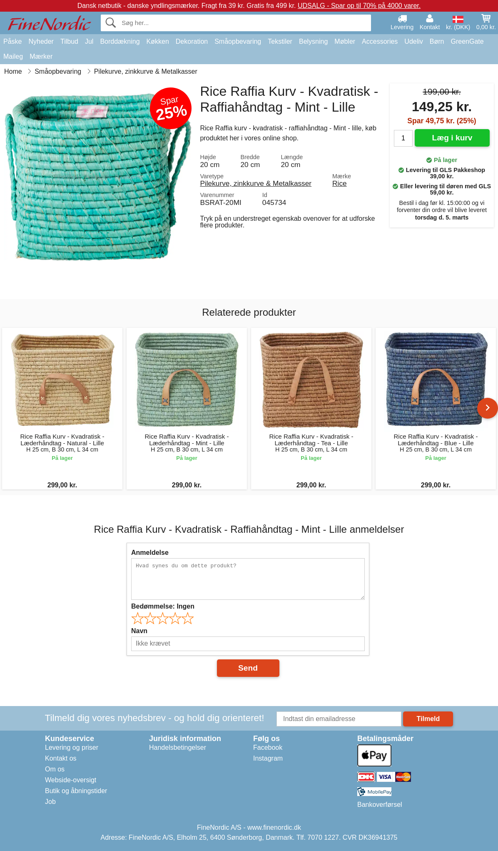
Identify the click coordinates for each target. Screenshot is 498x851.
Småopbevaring (237, 41)
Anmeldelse (150, 552)
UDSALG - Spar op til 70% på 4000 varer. (359, 5)
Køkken (158, 41)
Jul (89, 41)
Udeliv (413, 41)
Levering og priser (71, 747)
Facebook (267, 747)
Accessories (380, 41)
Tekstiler (280, 41)
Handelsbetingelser (177, 747)
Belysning (313, 41)
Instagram (268, 758)
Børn (437, 41)
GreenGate (467, 41)
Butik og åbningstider (76, 790)
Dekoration (192, 41)
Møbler (344, 41)
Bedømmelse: (162, 606)
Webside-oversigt (70, 780)
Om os (55, 769)
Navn (139, 630)
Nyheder (40, 41)
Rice (339, 183)
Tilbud (69, 41)
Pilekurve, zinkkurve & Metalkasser (255, 183)
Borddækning (119, 41)
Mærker (41, 56)
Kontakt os (61, 758)
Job (50, 801)
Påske (12, 41)
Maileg (13, 56)
